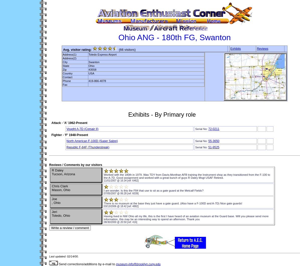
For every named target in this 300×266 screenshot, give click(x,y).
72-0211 (213, 129)
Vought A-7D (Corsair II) (82, 129)
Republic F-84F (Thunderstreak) (87, 147)
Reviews (262, 49)
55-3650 (213, 141)
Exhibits (235, 49)
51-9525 (213, 147)
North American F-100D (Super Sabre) (92, 141)
